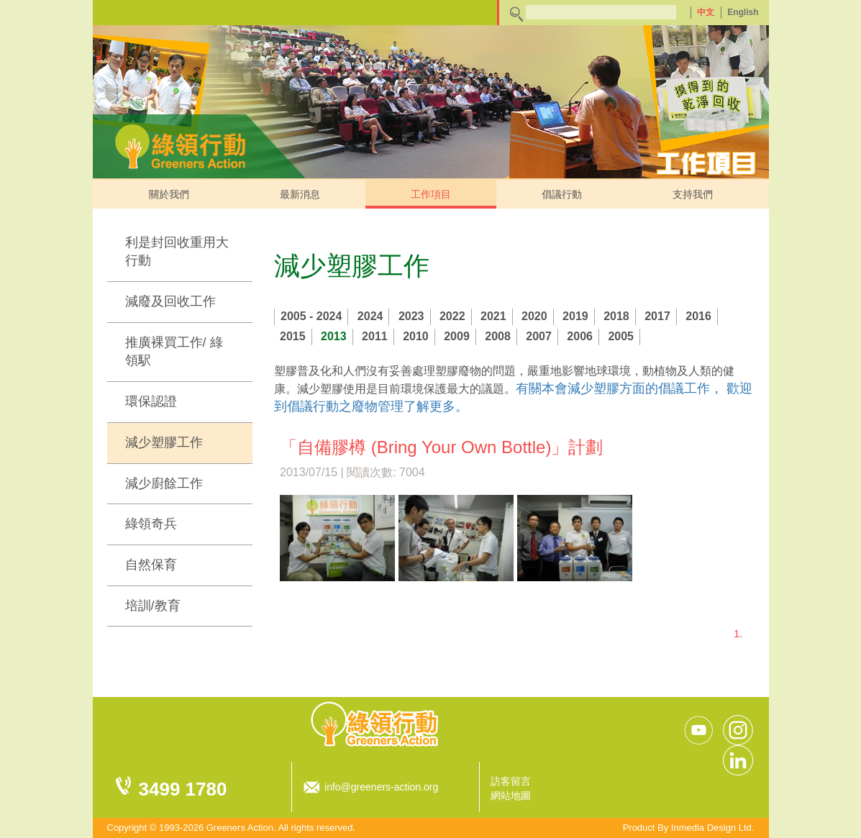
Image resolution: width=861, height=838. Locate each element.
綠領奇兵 (151, 523)
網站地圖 (511, 795)
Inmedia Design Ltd (711, 827)
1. (738, 633)
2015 (293, 336)
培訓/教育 (153, 605)
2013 (334, 336)
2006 (580, 336)
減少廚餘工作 (164, 483)
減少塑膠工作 (164, 442)
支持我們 (693, 194)
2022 (452, 316)
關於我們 (169, 194)
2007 (539, 336)
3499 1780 (183, 789)
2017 (657, 316)
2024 (370, 316)
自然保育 (151, 564)
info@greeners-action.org (381, 787)
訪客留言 (511, 781)
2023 (411, 316)
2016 (698, 316)
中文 (705, 12)
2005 (621, 336)
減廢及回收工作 (170, 301)
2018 (616, 316)
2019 (575, 316)
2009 (457, 336)
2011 (375, 336)
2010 (416, 336)
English (742, 12)
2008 (498, 336)
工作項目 (431, 194)
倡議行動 (562, 194)
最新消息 (300, 194)
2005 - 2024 (311, 316)
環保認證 (151, 401)
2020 (534, 316)
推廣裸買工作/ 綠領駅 (174, 351)
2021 (493, 316)
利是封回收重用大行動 (177, 251)
